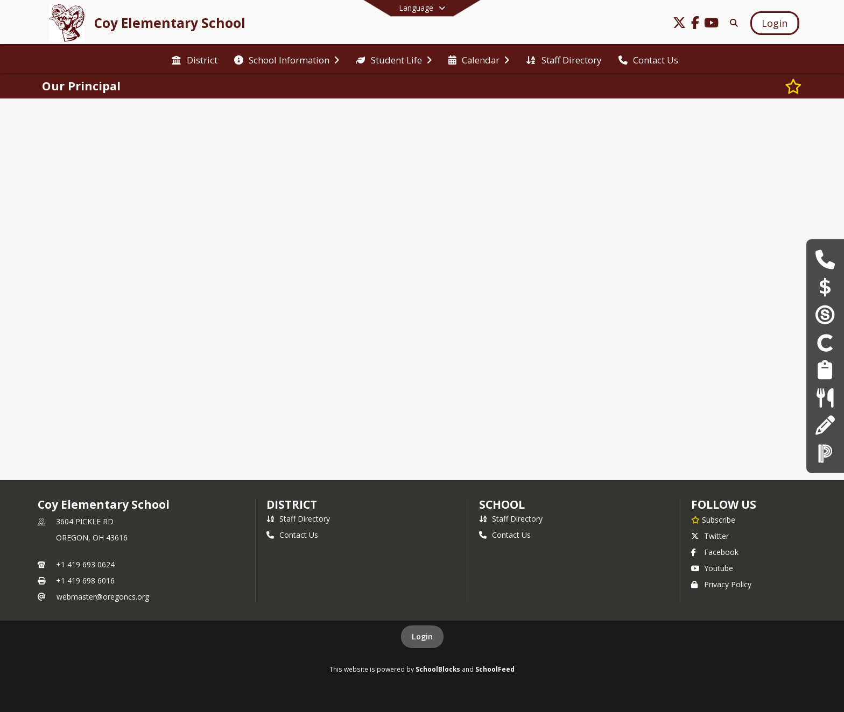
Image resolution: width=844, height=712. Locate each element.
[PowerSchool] (825, 452)
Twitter (710, 536)
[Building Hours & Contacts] (825, 259)
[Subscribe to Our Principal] (793, 86)
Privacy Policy (721, 584)
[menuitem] (194, 59)
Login (422, 636)
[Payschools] (825, 287)
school (502, 504)
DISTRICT (291, 504)
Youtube (712, 568)
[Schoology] (825, 314)
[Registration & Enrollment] (825, 425)
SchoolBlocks (438, 669)
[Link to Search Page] (732, 23)
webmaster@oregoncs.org (103, 597)
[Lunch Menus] (825, 397)
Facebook (714, 552)
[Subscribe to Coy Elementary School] (713, 519)
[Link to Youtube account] (712, 24)
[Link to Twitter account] (679, 24)
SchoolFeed (495, 669)
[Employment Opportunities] (825, 370)
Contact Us (292, 535)
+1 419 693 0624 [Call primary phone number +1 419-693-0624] (85, 564)
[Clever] (825, 342)
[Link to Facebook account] (695, 24)
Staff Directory (298, 519)
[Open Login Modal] (774, 23)
